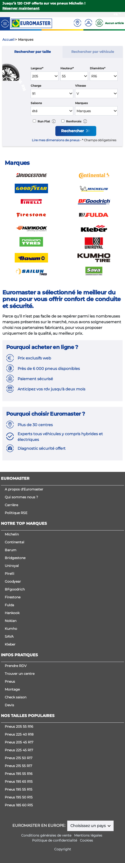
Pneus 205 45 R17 (19, 742)
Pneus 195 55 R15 (18, 789)
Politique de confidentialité (54, 840)
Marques (81, 103)
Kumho (11, 628)
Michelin (12, 534)
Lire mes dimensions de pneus (55, 140)
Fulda (9, 605)
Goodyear (13, 581)
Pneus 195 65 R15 (19, 781)
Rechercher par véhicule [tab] (92, 52)
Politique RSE (16, 513)
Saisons (36, 103)
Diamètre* (97, 68)
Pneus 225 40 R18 (19, 734)
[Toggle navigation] (5, 23)
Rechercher (73, 131)
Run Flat (43, 121)
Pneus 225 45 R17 (19, 750)
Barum (10, 550)
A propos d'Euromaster (24, 489)
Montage (12, 689)
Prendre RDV (16, 666)
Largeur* (37, 68)
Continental (14, 542)
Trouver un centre (19, 673)
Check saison (15, 697)
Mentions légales (88, 835)
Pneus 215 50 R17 (18, 758)
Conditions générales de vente (46, 835)
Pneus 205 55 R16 (19, 726)
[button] (54, 121)
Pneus (10, 681)
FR (116, 14)
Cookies (86, 840)
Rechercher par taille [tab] (32, 52)
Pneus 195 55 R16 (19, 774)
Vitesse (80, 85)
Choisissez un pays (88, 825)
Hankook (12, 613)
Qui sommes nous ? (21, 497)
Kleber (10, 644)
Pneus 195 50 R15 (19, 797)
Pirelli (9, 573)
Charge (36, 85)
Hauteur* (67, 68)
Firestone (12, 597)
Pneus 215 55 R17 (18, 766)
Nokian (10, 621)
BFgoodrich (15, 589)
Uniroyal (12, 566)
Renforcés (73, 121)
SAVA (9, 636)
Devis (9, 705)
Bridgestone (15, 558)
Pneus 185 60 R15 (19, 805)
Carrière (11, 505)
